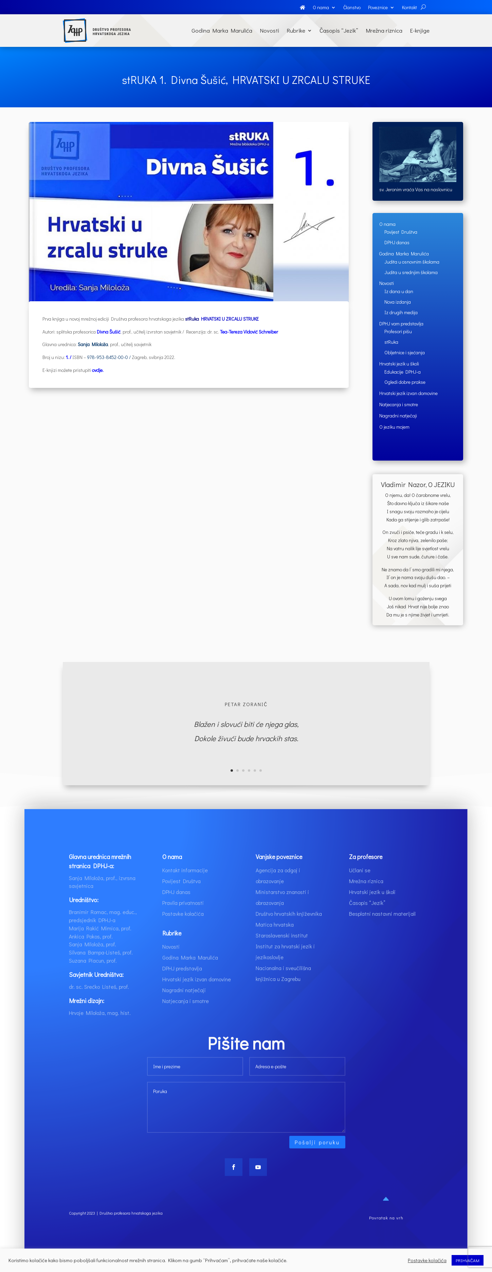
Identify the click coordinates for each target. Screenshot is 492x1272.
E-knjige (420, 30)
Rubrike (296, 30)
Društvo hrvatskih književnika (289, 928)
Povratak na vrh (386, 1232)
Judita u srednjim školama (411, 272)
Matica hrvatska (275, 939)
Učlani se (359, 884)
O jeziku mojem (394, 427)
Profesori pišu (398, 331)
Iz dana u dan (398, 291)
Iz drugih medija (401, 312)
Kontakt (409, 8)
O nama (321, 8)
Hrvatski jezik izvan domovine (408, 393)
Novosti (269, 30)
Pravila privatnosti (183, 917)
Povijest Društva (400, 232)
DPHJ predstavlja (182, 982)
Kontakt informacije (185, 884)
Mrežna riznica (384, 30)
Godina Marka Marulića (222, 30)
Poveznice (378, 8)
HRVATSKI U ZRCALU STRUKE (230, 319)
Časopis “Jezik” (339, 30)
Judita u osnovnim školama (411, 261)
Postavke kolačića (183, 928)
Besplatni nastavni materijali (382, 928)
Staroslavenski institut (282, 949)
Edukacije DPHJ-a (402, 372)
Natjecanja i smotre (398, 404)
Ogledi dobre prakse (404, 382)
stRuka (391, 342)
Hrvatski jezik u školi (399, 363)
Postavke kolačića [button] (427, 1260)
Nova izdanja (397, 302)
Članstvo (352, 8)
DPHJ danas (396, 242)
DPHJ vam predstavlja (401, 323)
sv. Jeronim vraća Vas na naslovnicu (415, 189)
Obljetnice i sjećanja (404, 352)
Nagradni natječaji (398, 415)
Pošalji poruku (317, 1156)
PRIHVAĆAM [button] (467, 1260)
